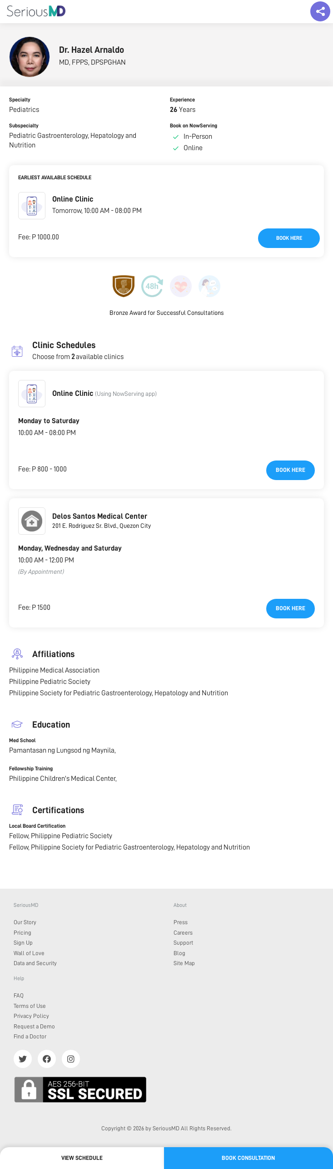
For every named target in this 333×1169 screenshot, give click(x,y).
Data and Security (35, 963)
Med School (22, 740)
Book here (289, 238)
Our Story (25, 922)
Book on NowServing (193, 125)
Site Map (184, 963)
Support (183, 943)
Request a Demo (34, 1026)
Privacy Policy (31, 1016)
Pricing (22, 933)
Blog (179, 953)
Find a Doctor (30, 1036)
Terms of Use (30, 1006)
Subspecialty (24, 125)
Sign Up (23, 943)
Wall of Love (29, 953)
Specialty (19, 99)
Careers (183, 933)
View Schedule (82, 1158)
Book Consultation (248, 1158)
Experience (182, 99)
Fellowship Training (31, 768)
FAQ (19, 995)
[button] (31, 205)
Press (181, 922)
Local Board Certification (37, 826)
